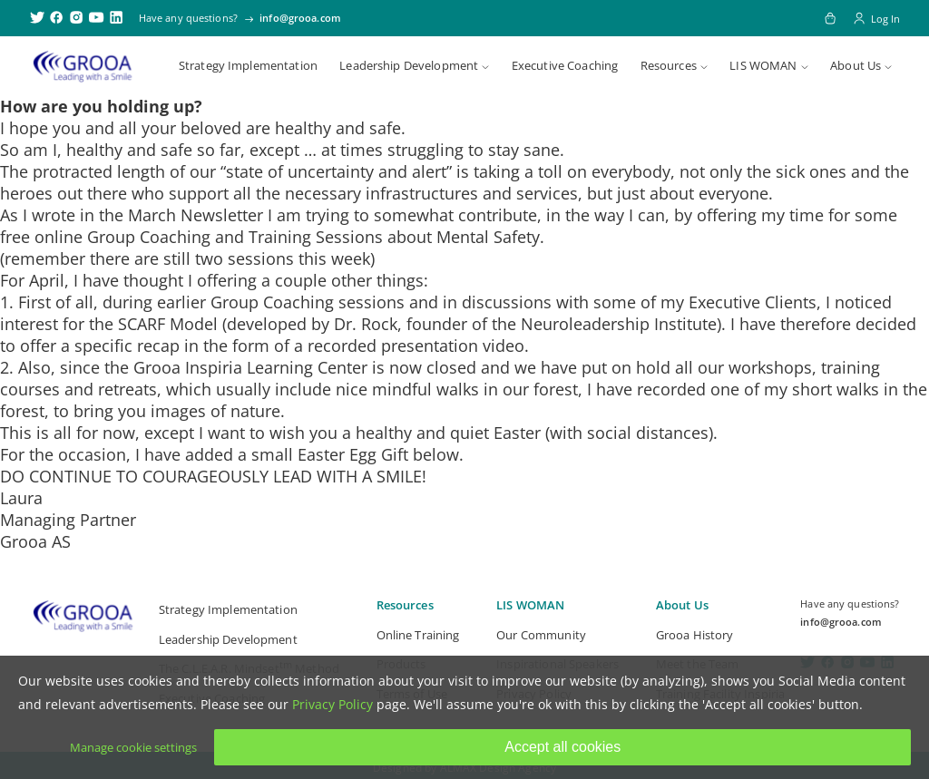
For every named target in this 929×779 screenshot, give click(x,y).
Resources (669, 65)
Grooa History (695, 635)
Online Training (418, 635)
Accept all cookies (562, 747)
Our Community (541, 635)
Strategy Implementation (248, 65)
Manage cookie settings (133, 747)
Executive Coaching (565, 65)
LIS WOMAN (763, 65)
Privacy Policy (332, 704)
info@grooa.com (300, 17)
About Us (855, 65)
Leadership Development (408, 65)
